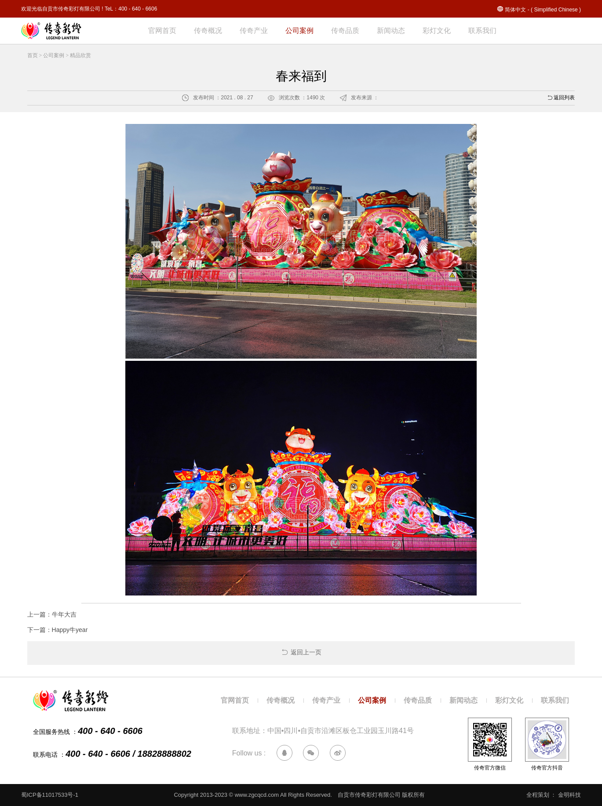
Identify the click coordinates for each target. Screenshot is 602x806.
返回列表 (561, 98)
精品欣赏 (80, 55)
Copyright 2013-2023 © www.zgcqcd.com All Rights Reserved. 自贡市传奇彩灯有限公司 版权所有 (302, 794)
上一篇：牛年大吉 (52, 614)
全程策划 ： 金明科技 (553, 794)
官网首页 (162, 30)
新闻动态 (391, 30)
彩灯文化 (437, 30)
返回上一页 (301, 652)
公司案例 (299, 30)
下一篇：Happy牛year (57, 629)
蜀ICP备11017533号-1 (49, 794)
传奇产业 (254, 30)
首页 (32, 55)
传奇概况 (208, 30)
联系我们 (482, 30)
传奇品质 (345, 30)
